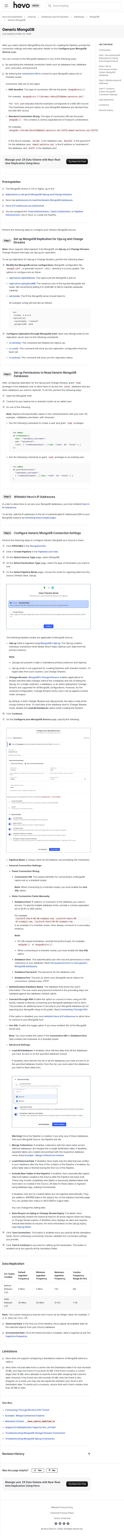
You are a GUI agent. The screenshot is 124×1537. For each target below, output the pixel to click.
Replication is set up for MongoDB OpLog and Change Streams (39, 194)
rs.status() (14, 357)
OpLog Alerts (24, 1227)
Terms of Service (62, 1518)
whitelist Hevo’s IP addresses (60, 1016)
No (52, 1470)
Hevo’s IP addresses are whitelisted (25, 205)
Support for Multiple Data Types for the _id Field (30, 1427)
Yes (38, 1470)
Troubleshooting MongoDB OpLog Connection (30, 1438)
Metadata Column (30, 1421)
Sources (32, 17)
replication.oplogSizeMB (22, 283)
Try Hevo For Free (77, 161)
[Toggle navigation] (6, 6)
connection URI (30, 73)
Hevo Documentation (12, 17)
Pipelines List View (48, 551)
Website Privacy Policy (62, 1507)
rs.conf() (13, 348)
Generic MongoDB (16, 20)
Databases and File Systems (55, 17)
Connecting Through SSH (73, 1009)
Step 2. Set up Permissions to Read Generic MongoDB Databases (108, 70)
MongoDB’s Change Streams (44, 677)
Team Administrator (38, 211)
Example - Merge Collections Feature (44, 1155)
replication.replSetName (22, 278)
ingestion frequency (16, 1336)
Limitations (104, 105)
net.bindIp (14, 296)
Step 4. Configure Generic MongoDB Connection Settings (108, 92)
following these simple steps (40, 517)
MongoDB (94, 17)
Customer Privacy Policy (62, 1513)
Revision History (106, 110)
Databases (79, 17)
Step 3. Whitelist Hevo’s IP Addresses (110, 81)
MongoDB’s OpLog (50, 643)
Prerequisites (104, 50)
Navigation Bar (38, 546)
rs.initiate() (15, 342)
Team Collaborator (60, 211)
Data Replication (106, 100)
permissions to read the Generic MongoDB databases (44, 200)
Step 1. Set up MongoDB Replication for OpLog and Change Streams (109, 58)
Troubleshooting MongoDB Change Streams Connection (35, 1433)
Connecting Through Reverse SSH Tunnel (27, 1410)
